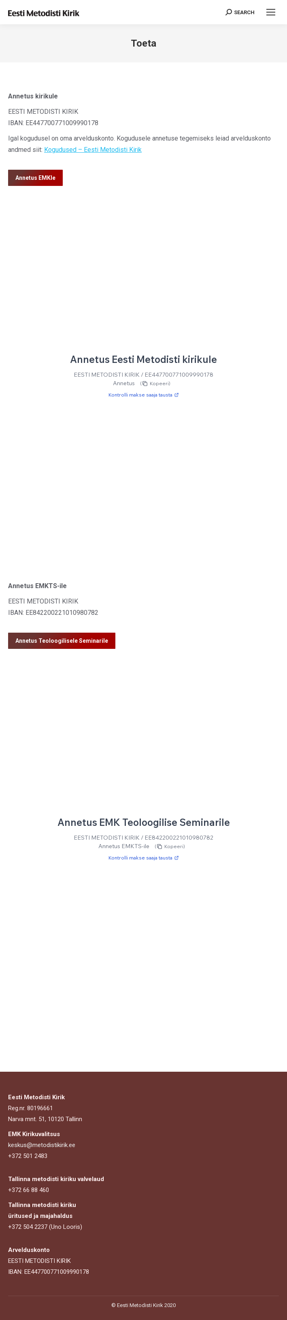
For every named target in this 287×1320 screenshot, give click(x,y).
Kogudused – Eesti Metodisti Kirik (93, 150)
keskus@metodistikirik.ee (41, 1145)
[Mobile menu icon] (271, 12)
